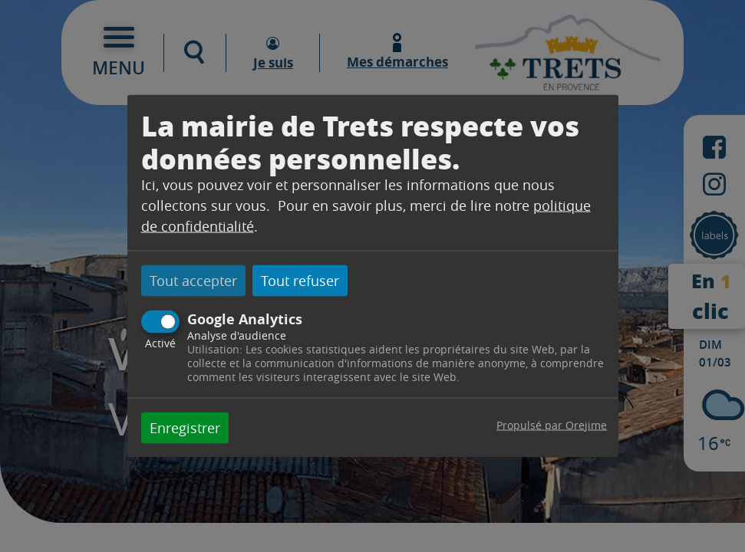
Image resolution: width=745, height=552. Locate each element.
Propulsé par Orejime (551, 424)
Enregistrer (185, 427)
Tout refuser (300, 280)
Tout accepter (193, 280)
